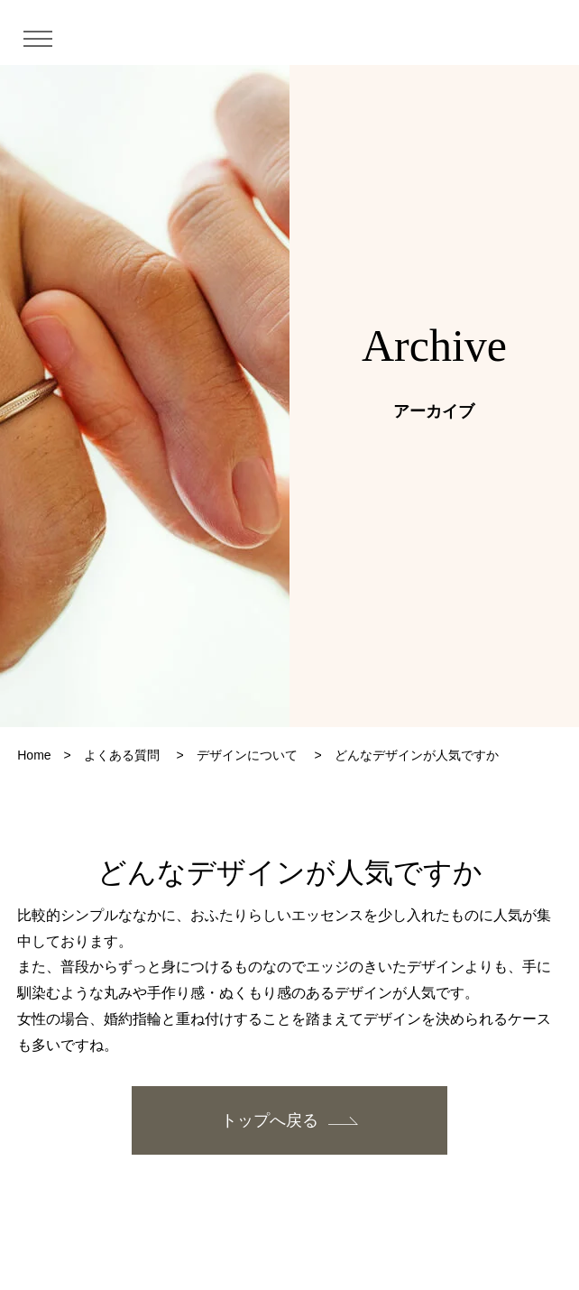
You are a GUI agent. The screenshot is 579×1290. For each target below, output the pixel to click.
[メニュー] (44, 38)
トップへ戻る (269, 1120)
